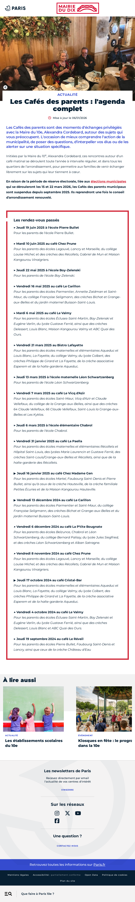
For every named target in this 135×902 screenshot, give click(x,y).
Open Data (91, 875)
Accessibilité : (57, 875)
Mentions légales (18, 875)
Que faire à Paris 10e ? (37, 894)
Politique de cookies (114, 875)
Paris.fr (99, 865)
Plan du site (67, 881)
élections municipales (108, 181)
